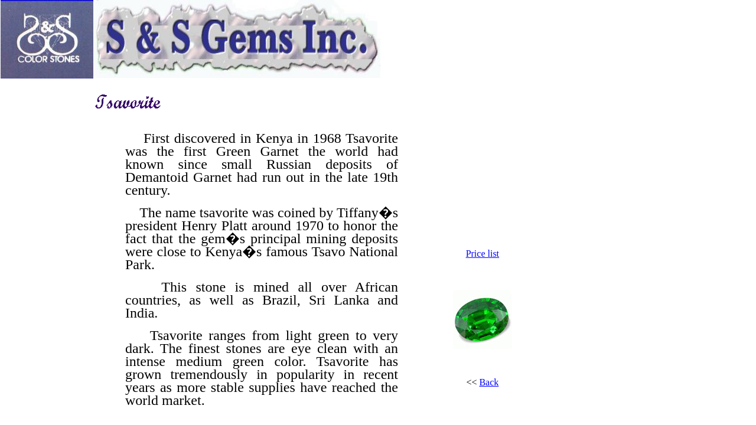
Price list (482, 254)
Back (488, 382)
